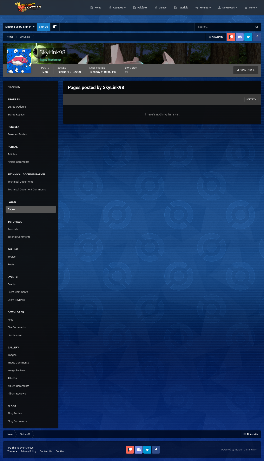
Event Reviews (16, 299)
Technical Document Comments (27, 189)
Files (10, 319)
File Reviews (15, 335)
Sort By (251, 99)
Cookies (60, 451)
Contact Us (46, 451)
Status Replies (16, 114)
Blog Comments (17, 421)
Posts (11, 264)
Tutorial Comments (19, 236)
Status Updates (17, 106)
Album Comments (18, 385)
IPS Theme (13, 447)
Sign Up (43, 26)
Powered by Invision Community (239, 449)
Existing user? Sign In (19, 27)
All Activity (14, 86)
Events (11, 284)
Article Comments (18, 161)
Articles (12, 154)
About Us (144, 10)
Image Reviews (17, 370)
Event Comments (18, 291)
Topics (12, 256)
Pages (11, 209)
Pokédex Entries (17, 134)
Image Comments (18, 362)
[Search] (211, 27)
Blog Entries (15, 413)
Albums (12, 378)
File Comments (17, 327)
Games (189, 10)
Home (124, 10)
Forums (230, 10)
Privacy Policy (28, 451)
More (251, 10)
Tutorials (209, 10)
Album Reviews (17, 393)
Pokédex (168, 10)
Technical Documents (20, 181)
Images (12, 354)
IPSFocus (28, 447)
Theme (12, 451)
